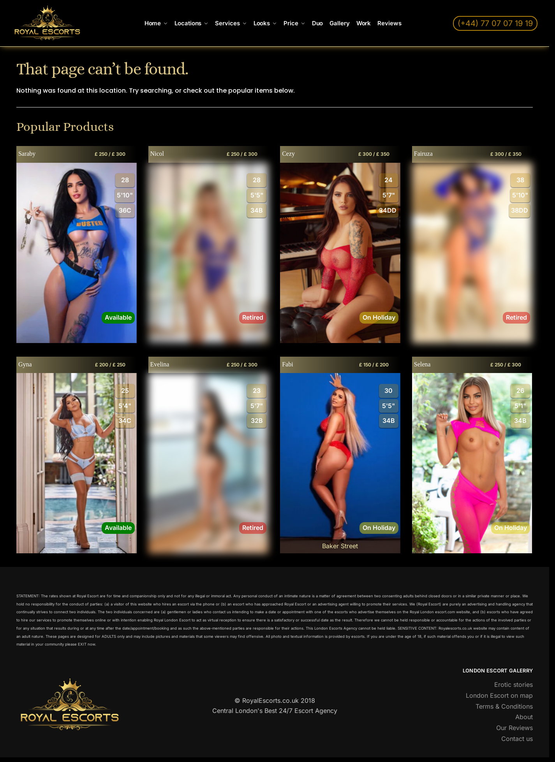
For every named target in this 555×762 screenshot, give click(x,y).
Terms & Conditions (504, 706)
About (524, 717)
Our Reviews (514, 728)
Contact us (517, 739)
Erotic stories (513, 684)
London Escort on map (499, 695)
